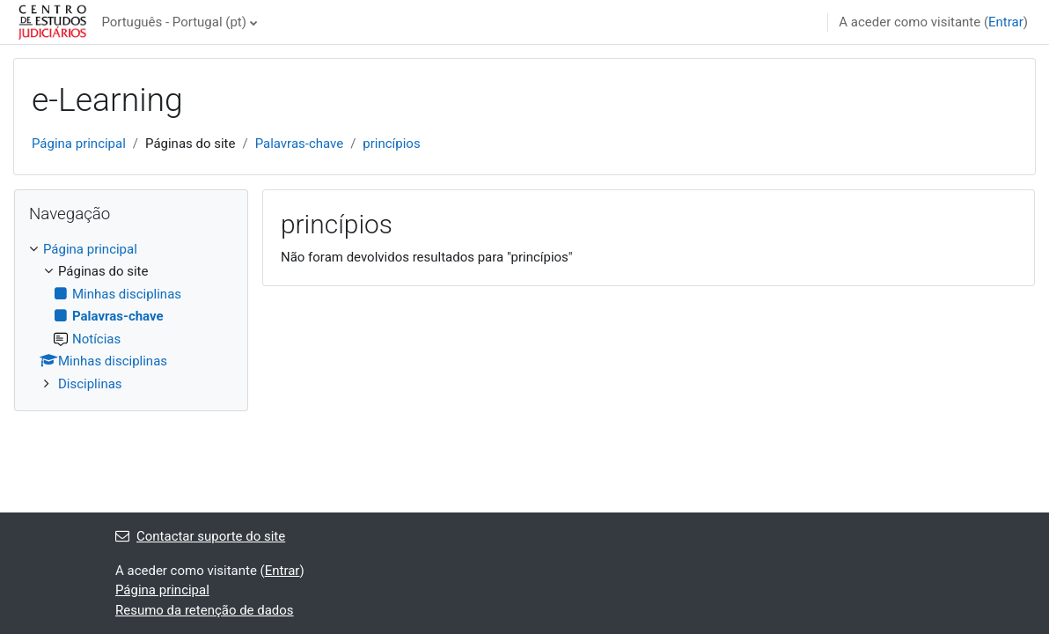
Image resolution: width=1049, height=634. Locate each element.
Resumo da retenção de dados (204, 610)
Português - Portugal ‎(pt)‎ (173, 22)
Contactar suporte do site (200, 536)
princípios (391, 143)
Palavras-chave (299, 143)
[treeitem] (131, 317)
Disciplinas (90, 384)
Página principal (79, 143)
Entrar (1005, 22)
